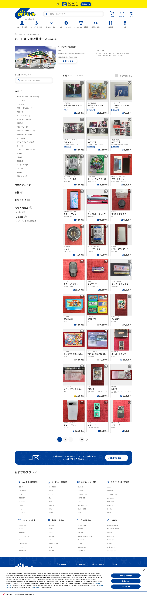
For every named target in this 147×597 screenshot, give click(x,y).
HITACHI (22, 502)
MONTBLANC (82, 551)
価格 (19, 192)
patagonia (110, 498)
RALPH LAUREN (24, 536)
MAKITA (50, 529)
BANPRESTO (82, 509)
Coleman (110, 491)
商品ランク (22, 200)
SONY (21, 487)
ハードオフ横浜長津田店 (27, 221)
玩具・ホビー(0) (22, 127)
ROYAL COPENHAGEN (85, 536)
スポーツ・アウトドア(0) (26, 131)
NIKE (20, 540)
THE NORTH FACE (113, 494)
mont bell (110, 505)
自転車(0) (20, 161)
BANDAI (80, 487)
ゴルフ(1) (20, 168)
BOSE (50, 502)
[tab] (22, 24)
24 (82, 439)
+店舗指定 (21, 216)
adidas (109, 487)
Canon (21, 505)
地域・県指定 (23, 207)
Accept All (126, 586)
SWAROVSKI (82, 547)
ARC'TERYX (22, 551)
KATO (79, 513)
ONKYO (50, 494)
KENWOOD (51, 509)
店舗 (20, 34)
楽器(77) (20, 112)
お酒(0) (19, 153)
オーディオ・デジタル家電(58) (28, 97)
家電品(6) (20, 123)
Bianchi (50, 547)
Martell (109, 543)
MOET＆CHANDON (113, 529)
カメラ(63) (20, 104)
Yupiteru (51, 532)
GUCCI (21, 529)
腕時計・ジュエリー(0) (25, 108)
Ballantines (110, 547)
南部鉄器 (80, 529)
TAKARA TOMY (82, 494)
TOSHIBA (22, 498)
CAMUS (109, 532)
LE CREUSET (82, 525)
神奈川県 (21, 212)
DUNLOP (51, 551)
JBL (49, 498)
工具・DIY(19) (22, 176)
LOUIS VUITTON (24, 525)
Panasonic (22, 491)
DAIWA (109, 513)
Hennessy (110, 540)
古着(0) (19, 157)
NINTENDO (81, 498)
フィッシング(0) (22, 165)
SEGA (79, 502)
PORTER (21, 547)
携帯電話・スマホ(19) (24, 134)
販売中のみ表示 (123, 75)
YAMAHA (51, 505)
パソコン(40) (21, 100)
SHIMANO (110, 509)
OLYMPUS (22, 513)
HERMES (22, 532)
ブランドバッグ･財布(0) (25, 142)
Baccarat (81, 540)
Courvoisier (111, 536)
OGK (49, 540)
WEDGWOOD (82, 532)
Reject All (125, 581)
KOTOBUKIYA (82, 505)
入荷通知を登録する (116, 457)
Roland (50, 513)
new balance (23, 543)
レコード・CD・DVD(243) (26, 150)
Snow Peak (110, 502)
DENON (50, 491)
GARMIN (51, 536)
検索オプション (24, 184)
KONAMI (80, 491)
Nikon (21, 509)
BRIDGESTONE (53, 543)
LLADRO (80, 543)
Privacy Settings (126, 575)
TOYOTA (51, 525)
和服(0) (19, 172)
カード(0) (20, 146)
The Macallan (111, 551)
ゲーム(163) (21, 138)
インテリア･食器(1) (24, 119)
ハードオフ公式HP (67, 61)
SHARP (21, 494)
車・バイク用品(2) (23, 115)
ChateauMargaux (112, 525)
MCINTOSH (52, 487)
